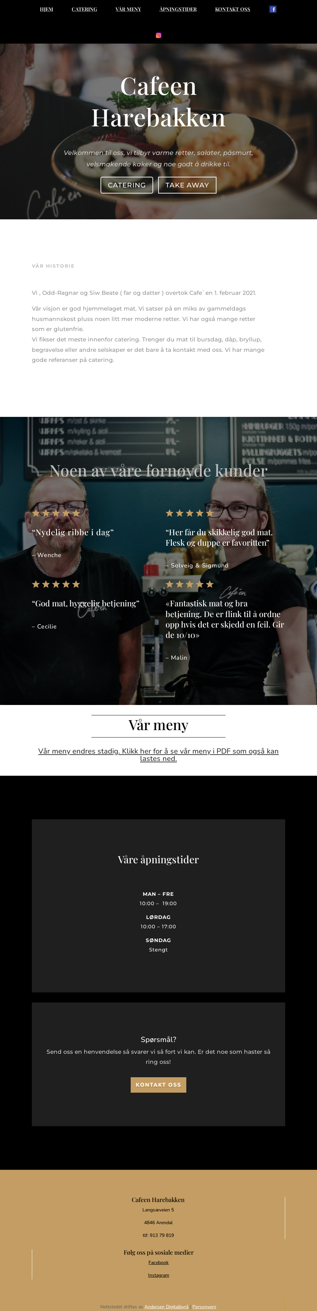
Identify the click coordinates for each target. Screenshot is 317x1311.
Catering (127, 183)
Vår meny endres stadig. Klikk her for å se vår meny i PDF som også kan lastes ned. (158, 755)
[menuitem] (46, 9)
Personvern (204, 1307)
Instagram (158, 1275)
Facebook (158, 1262)
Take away (186, 183)
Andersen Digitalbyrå (166, 1307)
